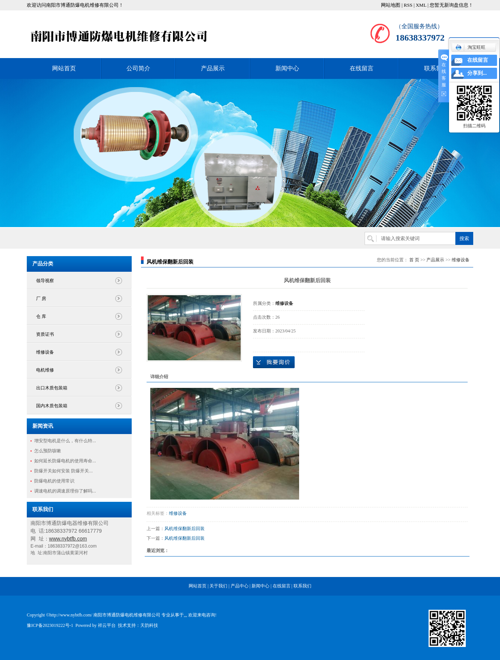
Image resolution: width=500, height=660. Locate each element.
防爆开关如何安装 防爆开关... (63, 471)
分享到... (477, 73)
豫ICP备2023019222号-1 (50, 625)
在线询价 (274, 362)
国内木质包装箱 (51, 405)
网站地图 (390, 5)
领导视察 (45, 280)
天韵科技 (149, 625)
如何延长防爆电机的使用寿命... (65, 460)
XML (421, 5)
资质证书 (45, 334)
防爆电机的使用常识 (54, 481)
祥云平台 (107, 625)
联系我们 (436, 68)
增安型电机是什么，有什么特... (65, 440)
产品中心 (240, 586)
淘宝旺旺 (470, 47)
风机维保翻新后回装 (184, 528)
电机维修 (45, 370)
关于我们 (218, 586)
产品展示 (213, 68)
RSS (408, 5)
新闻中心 (287, 68)
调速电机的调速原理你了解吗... (65, 491)
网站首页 (64, 68)
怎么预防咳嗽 (47, 450)
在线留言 (362, 68)
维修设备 (45, 352)
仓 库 (41, 316)
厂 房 (41, 298)
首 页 (414, 259)
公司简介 (138, 68)
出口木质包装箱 (51, 387)
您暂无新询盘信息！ (451, 5)
